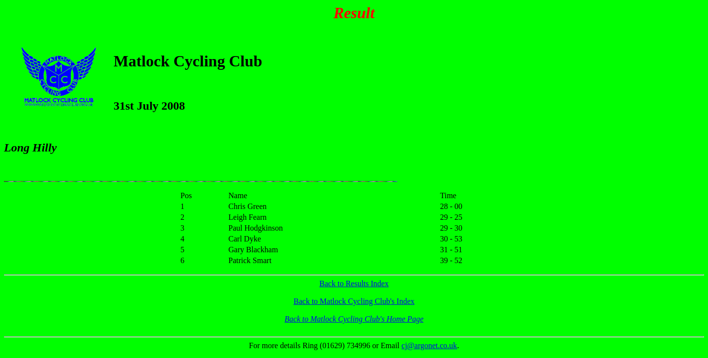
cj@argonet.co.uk (429, 345)
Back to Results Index (354, 283)
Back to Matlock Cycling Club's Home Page (354, 319)
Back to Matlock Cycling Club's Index (354, 301)
